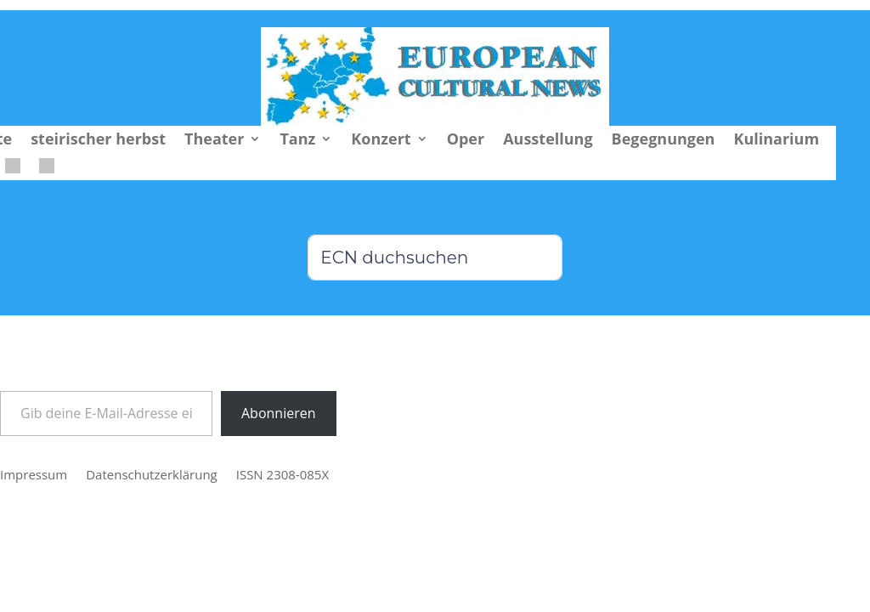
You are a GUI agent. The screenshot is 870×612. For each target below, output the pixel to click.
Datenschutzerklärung (152, 475)
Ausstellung (547, 141)
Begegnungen (663, 141)
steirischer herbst (98, 141)
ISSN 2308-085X (282, 475)
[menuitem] (12, 169)
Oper (466, 141)
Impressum (33, 475)
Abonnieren (278, 413)
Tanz (297, 141)
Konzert (380, 141)
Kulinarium (776, 141)
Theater (214, 141)
